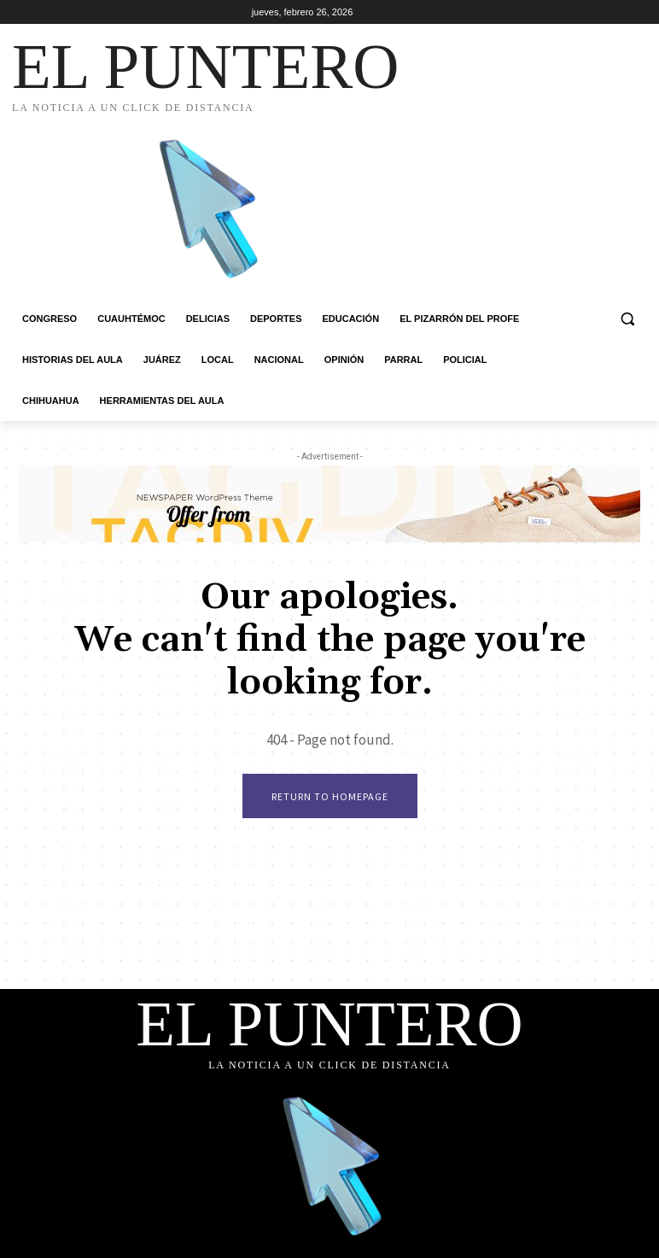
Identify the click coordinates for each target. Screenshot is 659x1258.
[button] (627, 319)
